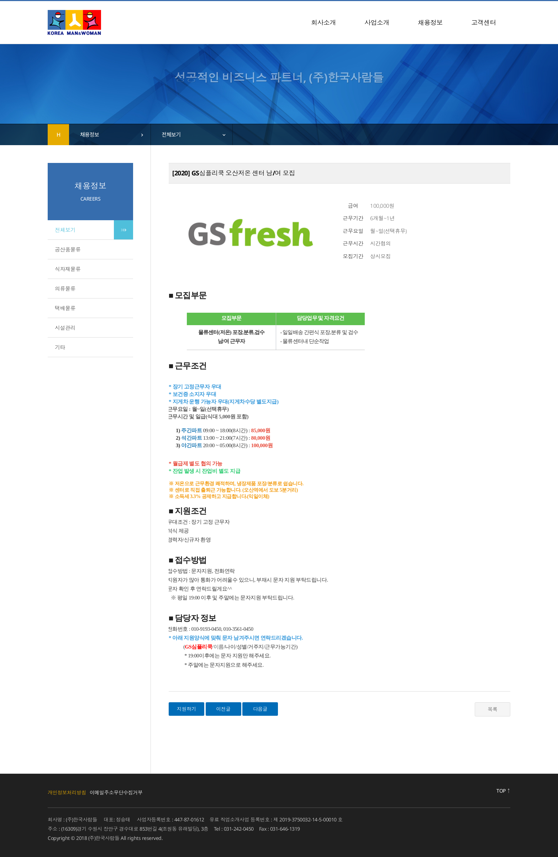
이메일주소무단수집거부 (116, 792)
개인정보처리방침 (67, 792)
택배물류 (65, 308)
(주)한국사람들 (74, 22)
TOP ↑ (503, 790)
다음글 (260, 708)
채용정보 (430, 22)
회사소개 (323, 22)
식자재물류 (68, 269)
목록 (493, 709)
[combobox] (109, 134)
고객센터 (483, 22)
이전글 (223, 708)
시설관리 (65, 327)
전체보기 (65, 229)
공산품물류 (68, 249)
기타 (60, 347)
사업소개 (376, 22)
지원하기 (186, 708)
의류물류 (65, 288)
